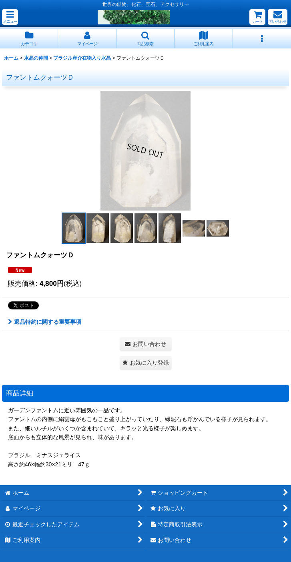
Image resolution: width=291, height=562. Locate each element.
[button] (10, 17)
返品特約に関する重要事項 (44, 322)
